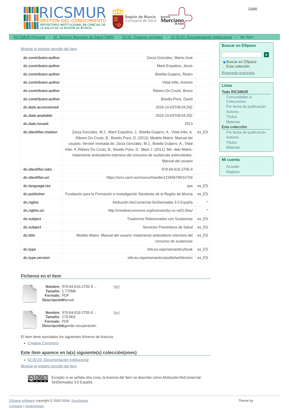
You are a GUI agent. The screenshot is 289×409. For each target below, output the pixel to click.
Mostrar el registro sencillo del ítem (49, 49)
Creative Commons (43, 343)
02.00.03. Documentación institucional (201, 37)
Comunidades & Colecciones (239, 99)
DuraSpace (79, 400)
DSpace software (22, 400)
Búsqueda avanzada (238, 73)
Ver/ (116, 287)
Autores (232, 112)
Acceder (233, 167)
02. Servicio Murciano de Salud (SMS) (83, 37)
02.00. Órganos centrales (142, 37)
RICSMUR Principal (29, 37)
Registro (233, 172)
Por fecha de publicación (246, 106)
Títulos (231, 117)
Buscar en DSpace (239, 62)
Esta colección (236, 66)
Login (252, 8)
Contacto (16, 406)
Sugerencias (34, 406)
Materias (233, 122)
